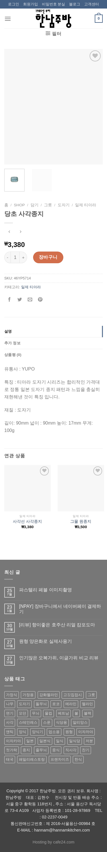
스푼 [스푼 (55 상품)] (47, 722)
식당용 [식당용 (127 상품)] (61, 722)
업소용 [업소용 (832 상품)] (54, 732)
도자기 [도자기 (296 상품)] (24, 704)
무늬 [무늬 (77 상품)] (35, 713)
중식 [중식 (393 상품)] (56, 750)
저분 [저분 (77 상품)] (89, 741)
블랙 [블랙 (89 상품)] (87, 713)
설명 (8, 331)
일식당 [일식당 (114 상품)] (74, 741)
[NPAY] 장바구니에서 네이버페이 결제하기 (60, 609)
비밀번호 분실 (53, 4)
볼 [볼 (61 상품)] (76, 713)
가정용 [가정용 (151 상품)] (28, 695)
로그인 (13, 4)
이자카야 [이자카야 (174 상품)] (13, 741)
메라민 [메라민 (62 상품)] (70, 704)
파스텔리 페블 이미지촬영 (45, 589)
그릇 (48, 205)
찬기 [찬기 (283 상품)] (85, 750)
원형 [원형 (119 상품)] (69, 732)
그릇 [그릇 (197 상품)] (91, 695)
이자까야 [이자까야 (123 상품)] (85, 732)
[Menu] (7, 19)
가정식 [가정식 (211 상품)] (11, 695)
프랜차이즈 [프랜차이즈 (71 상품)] (60, 759)
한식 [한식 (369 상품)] (78, 759)
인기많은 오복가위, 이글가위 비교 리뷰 (58, 657)
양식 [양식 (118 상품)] (22, 732)
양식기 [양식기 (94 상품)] (37, 732)
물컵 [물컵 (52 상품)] (48, 713)
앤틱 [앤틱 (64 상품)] (9, 732)
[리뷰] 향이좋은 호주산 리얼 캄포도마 (57, 624)
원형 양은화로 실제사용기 (45, 641)
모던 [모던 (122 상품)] (22, 713)
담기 (35, 205)
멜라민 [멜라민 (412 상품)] (87, 704)
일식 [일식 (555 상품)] (59, 741)
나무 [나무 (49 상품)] (9, 704)
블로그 (74, 4)
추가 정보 (12, 343)
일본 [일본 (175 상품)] (30, 741)
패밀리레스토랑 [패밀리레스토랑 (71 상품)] (32, 759)
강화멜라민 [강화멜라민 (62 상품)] (48, 695)
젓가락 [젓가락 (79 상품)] (11, 750)
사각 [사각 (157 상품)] (9, 722)
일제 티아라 (85, 205)
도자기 (64, 205)
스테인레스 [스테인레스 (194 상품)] (28, 722)
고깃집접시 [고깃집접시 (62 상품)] (72, 695)
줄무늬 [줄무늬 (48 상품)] (41, 750)
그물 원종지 (80, 521)
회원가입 (30, 4)
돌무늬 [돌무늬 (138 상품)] (41, 704)
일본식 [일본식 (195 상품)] (45, 741)
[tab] (53, 331)
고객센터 (91, 4)
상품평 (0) (12, 355)
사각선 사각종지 (27, 521)
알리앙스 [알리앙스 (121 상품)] (80, 722)
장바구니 (48, 257)
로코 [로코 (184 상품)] (56, 704)
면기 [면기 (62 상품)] (9, 713)
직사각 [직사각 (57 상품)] (70, 750)
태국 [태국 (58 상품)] (9, 759)
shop (19, 205)
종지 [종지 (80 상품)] (26, 750)
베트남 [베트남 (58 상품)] (63, 713)
